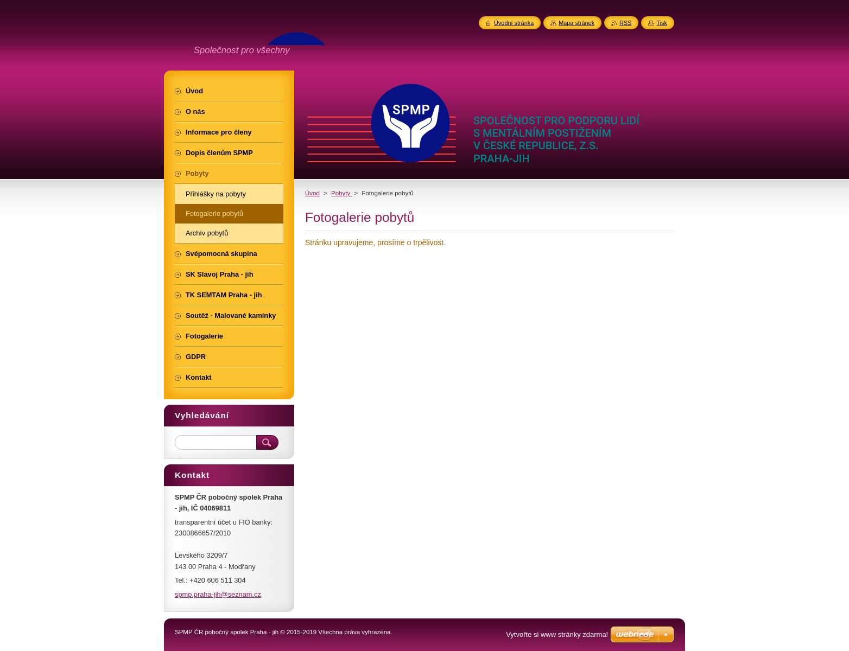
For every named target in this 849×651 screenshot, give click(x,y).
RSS (625, 23)
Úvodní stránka (514, 23)
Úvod (312, 193)
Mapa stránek (576, 23)
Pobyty (341, 193)
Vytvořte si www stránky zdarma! (557, 634)
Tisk (661, 23)
